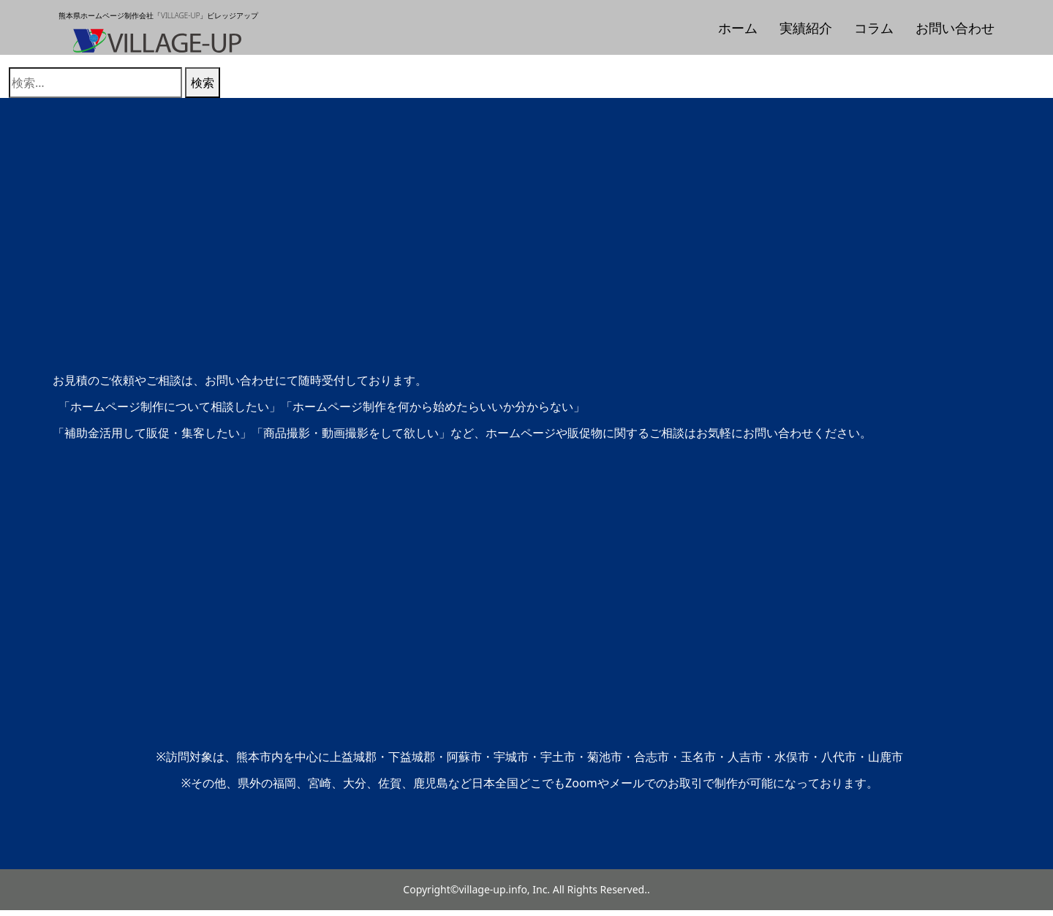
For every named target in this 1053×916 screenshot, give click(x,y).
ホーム (738, 28)
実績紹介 (806, 28)
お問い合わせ (955, 28)
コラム (874, 28)
